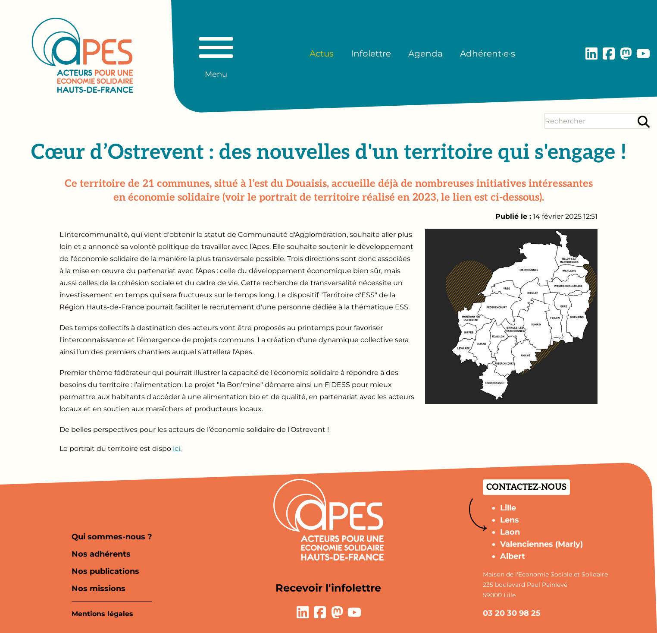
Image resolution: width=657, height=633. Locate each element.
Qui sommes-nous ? (112, 537)
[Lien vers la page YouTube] (643, 53)
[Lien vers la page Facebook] (609, 53)
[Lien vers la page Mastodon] (626, 53)
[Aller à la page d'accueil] (82, 55)
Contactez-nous (526, 487)
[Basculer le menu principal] (216, 53)
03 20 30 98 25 (512, 613)
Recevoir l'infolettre (328, 588)
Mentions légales (102, 614)
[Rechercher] (644, 121)
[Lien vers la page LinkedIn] (591, 53)
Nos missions (98, 588)
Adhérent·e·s (487, 53)
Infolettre (371, 53)
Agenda (425, 53)
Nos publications (105, 571)
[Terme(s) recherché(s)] (590, 121)
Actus (322, 53)
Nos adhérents (101, 554)
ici (176, 448)
